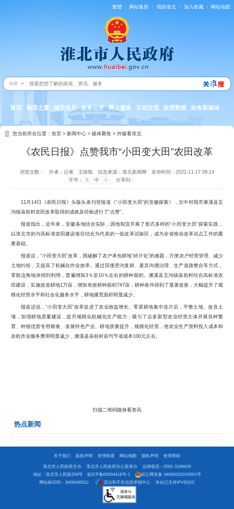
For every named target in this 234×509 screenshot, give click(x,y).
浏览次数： (32, 172)
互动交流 (147, 107)
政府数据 (174, 107)
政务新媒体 (205, 107)
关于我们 (62, 455)
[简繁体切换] (117, 7)
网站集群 (139, 6)
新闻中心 (76, 133)
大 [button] (87, 179)
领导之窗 (37, 107)
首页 (16, 107)
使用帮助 (171, 455)
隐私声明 (149, 455)
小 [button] (106, 179)
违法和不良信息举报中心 (123, 482)
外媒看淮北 (129, 133)
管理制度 (106, 455)
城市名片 (65, 107)
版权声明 (84, 455)
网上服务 (120, 107)
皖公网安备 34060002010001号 (168, 475)
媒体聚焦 (101, 133)
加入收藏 (194, 6)
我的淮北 (166, 6)
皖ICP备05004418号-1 (108, 474)
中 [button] (96, 179)
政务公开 (92, 107)
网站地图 (220, 6)
